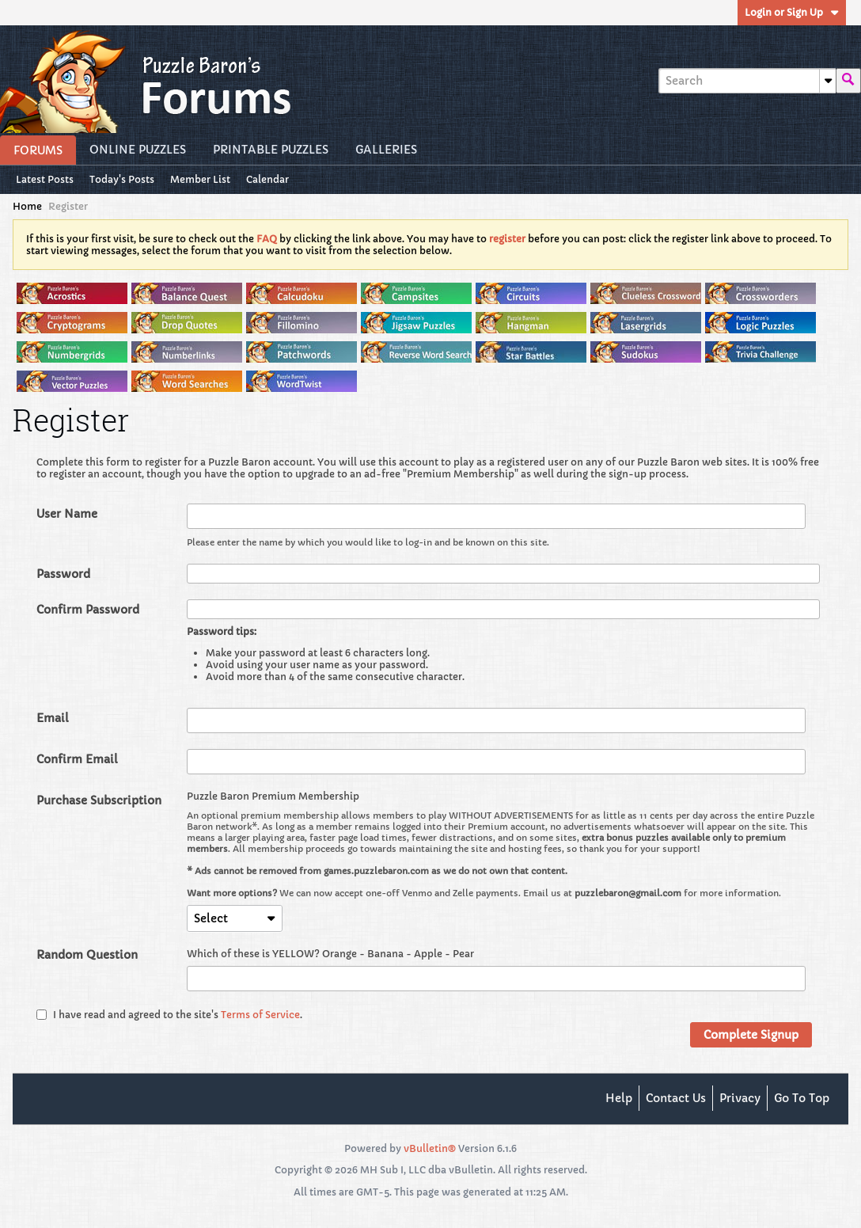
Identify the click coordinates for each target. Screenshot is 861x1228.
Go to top (801, 1098)
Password (63, 574)
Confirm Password (87, 610)
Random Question (87, 955)
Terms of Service (260, 1015)
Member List (200, 179)
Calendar (267, 179)
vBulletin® (430, 1148)
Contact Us (676, 1098)
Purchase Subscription (98, 800)
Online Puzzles (137, 150)
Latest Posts (45, 179)
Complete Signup (751, 1035)
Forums (38, 150)
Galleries (386, 150)
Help (618, 1098)
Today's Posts (121, 179)
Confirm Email (77, 759)
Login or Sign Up (792, 12)
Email (52, 718)
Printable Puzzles (270, 150)
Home (27, 206)
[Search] (747, 80)
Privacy (739, 1098)
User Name (66, 514)
